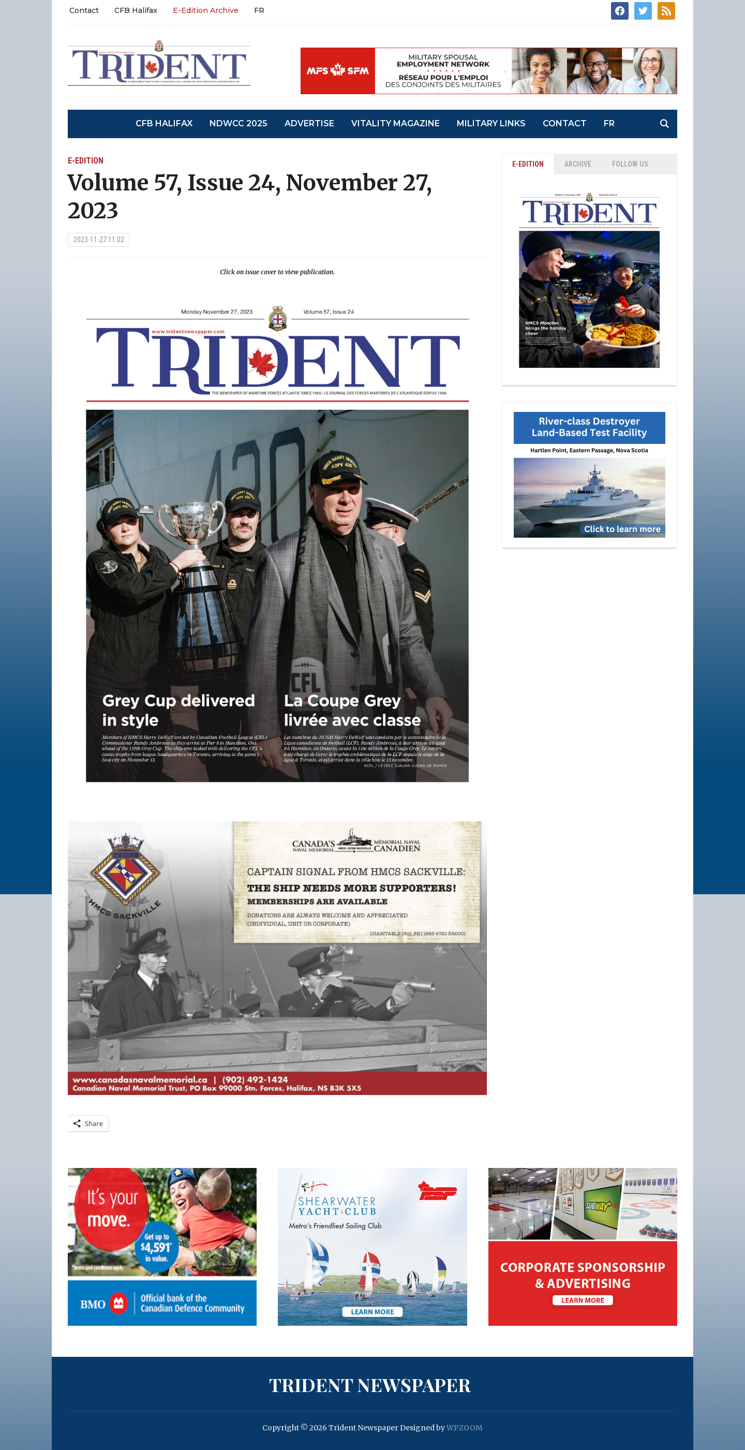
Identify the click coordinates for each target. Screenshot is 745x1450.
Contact (84, 10)
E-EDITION (528, 164)
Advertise (309, 123)
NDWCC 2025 (238, 123)
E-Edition (85, 161)
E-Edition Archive (206, 10)
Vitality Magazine (395, 123)
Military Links (491, 123)
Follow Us (630, 164)
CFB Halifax (135, 10)
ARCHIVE (577, 164)
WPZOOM (464, 1427)
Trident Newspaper (370, 1384)
